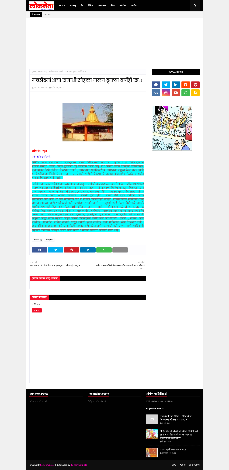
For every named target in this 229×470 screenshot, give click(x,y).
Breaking (43, 71)
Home (173, 465)
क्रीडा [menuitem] (113, 5)
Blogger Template (78, 464)
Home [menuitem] (62, 5)
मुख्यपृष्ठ (35, 71)
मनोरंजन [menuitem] (122, 5)
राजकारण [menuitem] (102, 5)
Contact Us (194, 465)
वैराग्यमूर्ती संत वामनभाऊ (173, 449)
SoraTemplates (47, 464)
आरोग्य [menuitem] (134, 5)
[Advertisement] (114, 40)
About (183, 465)
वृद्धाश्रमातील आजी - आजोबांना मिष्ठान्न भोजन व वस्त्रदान (176, 417)
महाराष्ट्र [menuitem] (73, 5)
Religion (49, 239)
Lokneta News (41, 87)
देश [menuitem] (82, 5)
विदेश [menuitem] (90, 5)
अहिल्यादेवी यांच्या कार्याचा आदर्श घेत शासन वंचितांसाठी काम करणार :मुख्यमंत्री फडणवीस (179, 434)
